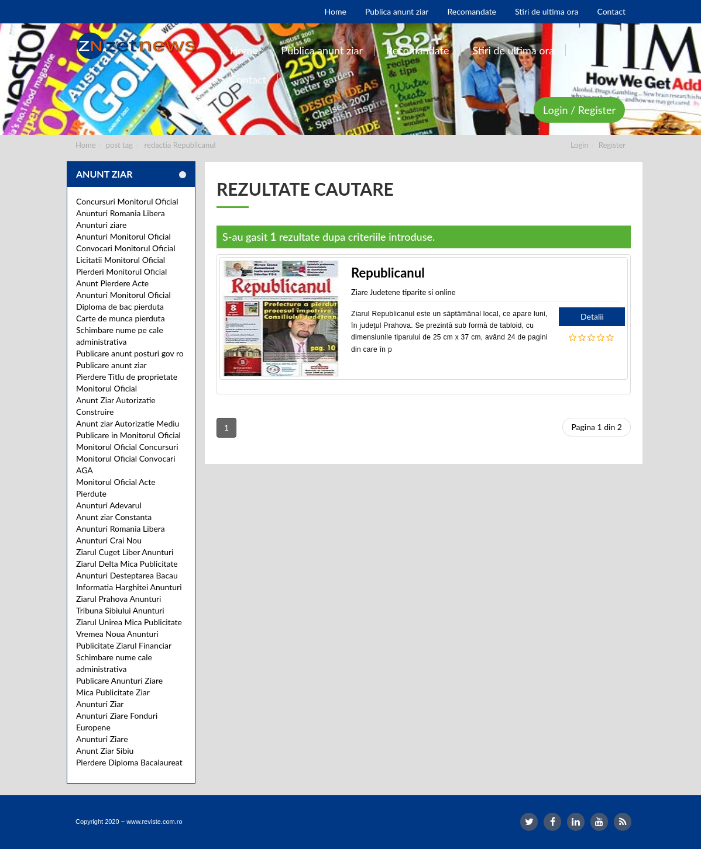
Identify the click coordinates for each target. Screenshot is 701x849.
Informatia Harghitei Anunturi (129, 587)
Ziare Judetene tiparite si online (403, 292)
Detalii (592, 316)
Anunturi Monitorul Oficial (123, 236)
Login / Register (579, 109)
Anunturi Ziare (102, 739)
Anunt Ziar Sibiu (104, 751)
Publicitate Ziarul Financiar (123, 645)
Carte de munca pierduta (120, 318)
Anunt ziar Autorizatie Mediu (127, 423)
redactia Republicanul (180, 145)
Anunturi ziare (101, 225)
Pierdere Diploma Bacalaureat (129, 762)
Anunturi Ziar (99, 704)
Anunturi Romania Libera (120, 213)
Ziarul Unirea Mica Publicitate (129, 622)
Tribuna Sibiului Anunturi (120, 610)
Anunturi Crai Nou (109, 540)
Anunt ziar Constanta (114, 517)
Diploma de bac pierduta (120, 306)
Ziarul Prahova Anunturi (118, 599)
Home (85, 145)
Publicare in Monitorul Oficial (128, 435)
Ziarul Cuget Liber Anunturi (124, 552)
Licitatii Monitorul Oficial (120, 260)
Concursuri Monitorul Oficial (127, 201)
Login (580, 145)
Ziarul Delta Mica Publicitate (127, 564)
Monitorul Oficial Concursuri (127, 447)
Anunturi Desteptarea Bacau (127, 575)
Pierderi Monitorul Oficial (121, 271)
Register (612, 145)
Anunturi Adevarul (109, 505)
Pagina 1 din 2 (596, 427)
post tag (119, 145)
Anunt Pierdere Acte (112, 283)
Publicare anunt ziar (111, 365)
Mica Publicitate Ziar (113, 692)
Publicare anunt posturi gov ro (130, 353)
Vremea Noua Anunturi (117, 634)
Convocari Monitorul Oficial (126, 248)
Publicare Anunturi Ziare (119, 680)
